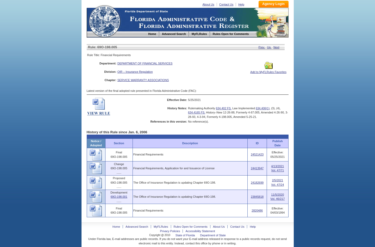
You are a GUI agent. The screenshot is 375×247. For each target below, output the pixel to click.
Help (241, 4)
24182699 (257, 182)
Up (269, 47)
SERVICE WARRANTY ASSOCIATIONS (143, 80)
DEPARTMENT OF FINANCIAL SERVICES (145, 63)
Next (276, 47)
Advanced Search (137, 226)
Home (104, 20)
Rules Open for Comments (191, 226)
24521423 (257, 154)
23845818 (257, 196)
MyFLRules (161, 226)
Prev (262, 47)
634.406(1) (263, 108)
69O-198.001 (119, 196)
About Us (208, 4)
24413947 (257, 168)
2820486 (257, 210)
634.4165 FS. (196, 112)
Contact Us (226, 4)
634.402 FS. (224, 108)
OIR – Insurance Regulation (135, 71)
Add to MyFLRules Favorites (268, 70)
